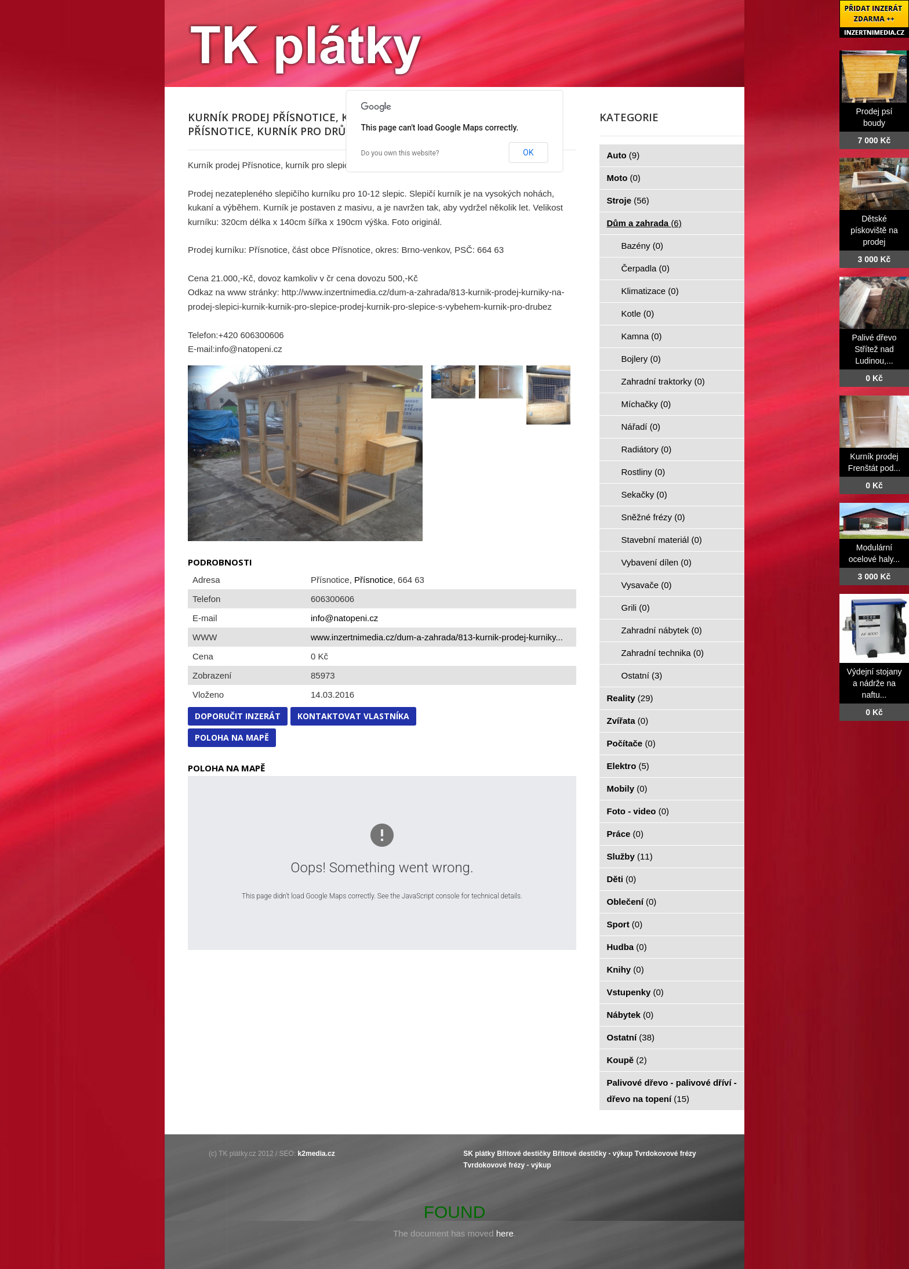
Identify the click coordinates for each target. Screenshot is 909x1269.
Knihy (625, 969)
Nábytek (630, 1015)
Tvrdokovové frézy (665, 1154)
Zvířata (628, 721)
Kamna (641, 336)
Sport (625, 924)
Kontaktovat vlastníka (353, 715)
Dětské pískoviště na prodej (874, 230)
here (505, 1233)
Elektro (628, 766)
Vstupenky (635, 992)
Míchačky (646, 404)
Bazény (642, 246)
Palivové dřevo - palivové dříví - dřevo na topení (672, 1091)
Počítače (631, 743)
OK (528, 152)
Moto (624, 178)
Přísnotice (373, 580)
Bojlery (641, 359)
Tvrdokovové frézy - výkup (507, 1165)
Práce (625, 834)
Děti (622, 879)
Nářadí (641, 427)
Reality (630, 698)
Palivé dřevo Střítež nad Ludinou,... (874, 349)
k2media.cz (316, 1154)
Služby (630, 856)
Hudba (627, 947)
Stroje (628, 200)
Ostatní (642, 675)
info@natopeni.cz (344, 618)
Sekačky (644, 494)
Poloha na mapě (232, 737)
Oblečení (632, 902)
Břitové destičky (524, 1154)
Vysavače (646, 585)
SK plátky (479, 1154)
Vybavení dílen (656, 562)
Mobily (627, 788)
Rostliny (643, 472)
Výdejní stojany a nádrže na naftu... (874, 683)
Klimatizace (650, 291)
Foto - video (638, 811)
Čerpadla (645, 268)
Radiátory (646, 449)
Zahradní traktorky (663, 381)
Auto (623, 155)
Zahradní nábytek (661, 630)
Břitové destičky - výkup (592, 1154)
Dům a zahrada (644, 223)
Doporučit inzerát (238, 715)
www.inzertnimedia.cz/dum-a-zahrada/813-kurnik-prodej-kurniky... (437, 637)
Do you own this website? (400, 153)
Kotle (638, 313)
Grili (635, 607)
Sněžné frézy (653, 517)
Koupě (627, 1060)
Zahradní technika (662, 653)
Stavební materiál (661, 540)
